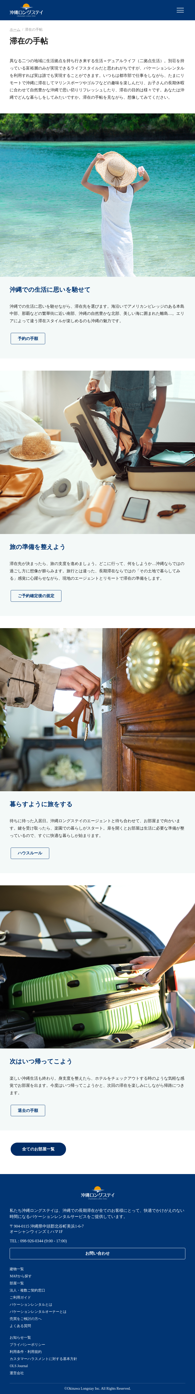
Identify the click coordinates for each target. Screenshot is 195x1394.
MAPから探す (20, 1276)
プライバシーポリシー (27, 1345)
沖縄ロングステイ (26, 10)
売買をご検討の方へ (26, 1319)
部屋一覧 (17, 1283)
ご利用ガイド (20, 1297)
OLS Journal (19, 1366)
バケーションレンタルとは (31, 1304)
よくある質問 (20, 1326)
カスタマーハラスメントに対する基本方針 (43, 1359)
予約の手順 (28, 338)
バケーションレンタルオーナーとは (38, 1312)
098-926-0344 (31, 1241)
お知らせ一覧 (20, 1337)
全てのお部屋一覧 (38, 1149)
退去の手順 (28, 1110)
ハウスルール (30, 853)
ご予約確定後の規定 (36, 596)
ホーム (15, 29)
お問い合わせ (97, 1253)
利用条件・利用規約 (26, 1352)
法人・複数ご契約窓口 (27, 1290)
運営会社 (17, 1373)
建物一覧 (17, 1269)
